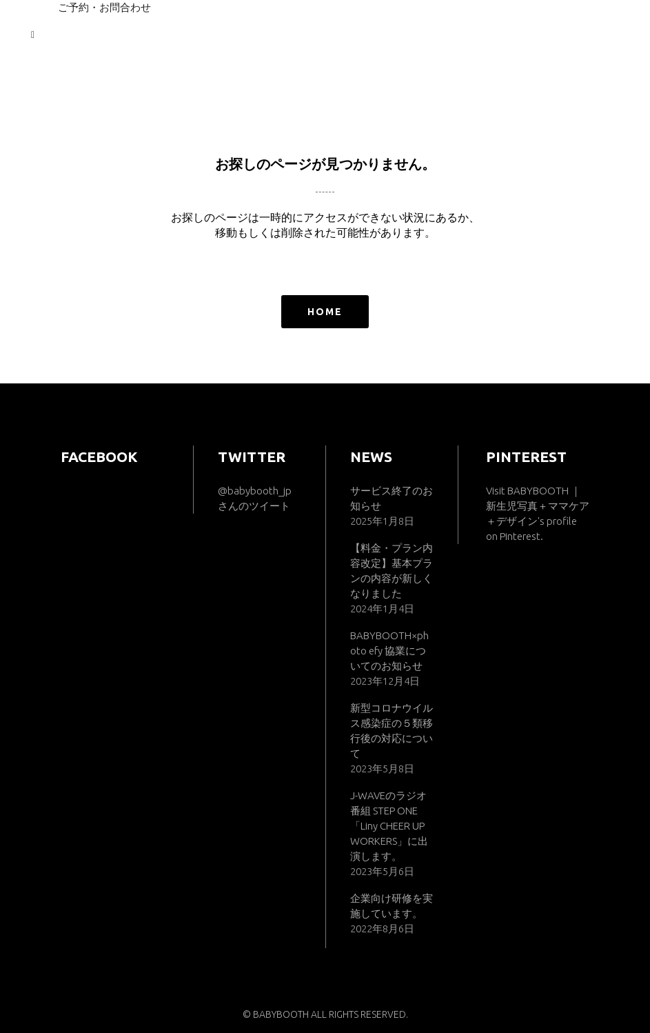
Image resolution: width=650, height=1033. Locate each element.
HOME (325, 311)
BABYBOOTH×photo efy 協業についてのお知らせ (389, 651)
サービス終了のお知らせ (391, 498)
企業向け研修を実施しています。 (391, 905)
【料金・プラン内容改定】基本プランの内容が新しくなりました (391, 570)
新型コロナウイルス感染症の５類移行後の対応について (391, 730)
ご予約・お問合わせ (104, 7)
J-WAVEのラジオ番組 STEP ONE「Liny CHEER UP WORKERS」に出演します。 (389, 826)
